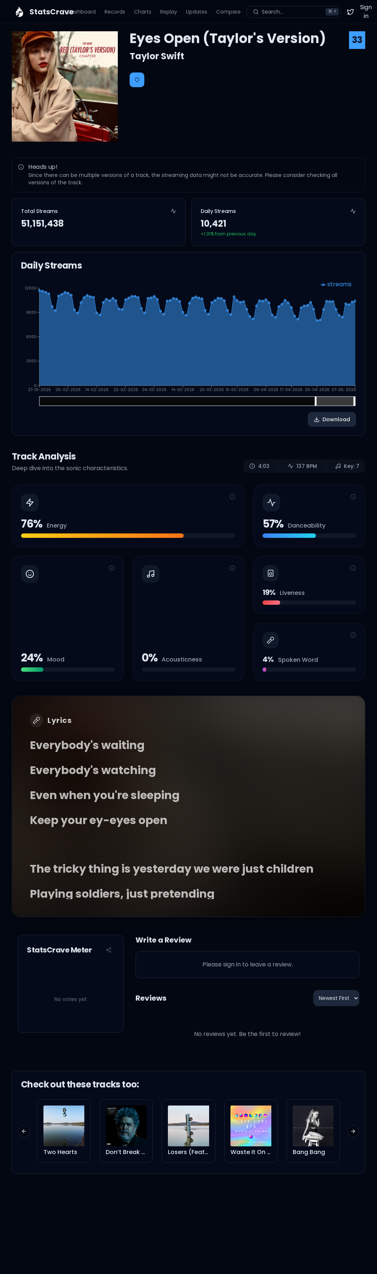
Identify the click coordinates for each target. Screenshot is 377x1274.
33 (357, 40)
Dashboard (82, 11)
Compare (228, 11)
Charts (142, 11)
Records (115, 11)
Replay (168, 11)
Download (332, 419)
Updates (196, 11)
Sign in (366, 11)
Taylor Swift (157, 56)
